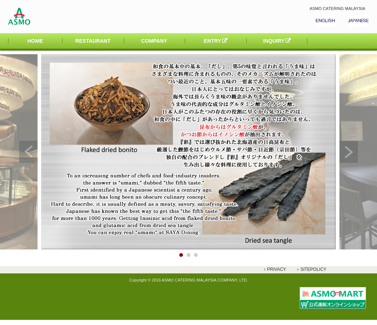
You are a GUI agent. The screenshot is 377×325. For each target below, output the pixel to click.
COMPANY (154, 41)
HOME (35, 41)
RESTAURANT (92, 41)
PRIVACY (276, 269)
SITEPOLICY (313, 269)
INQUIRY (274, 41)
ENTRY (212, 41)
